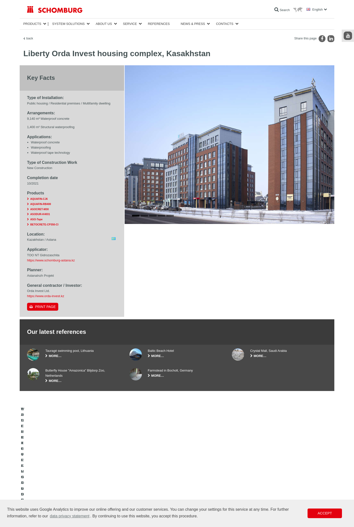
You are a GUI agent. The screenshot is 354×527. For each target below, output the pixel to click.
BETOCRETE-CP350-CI (44, 224)
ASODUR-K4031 (40, 214)
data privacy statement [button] (69, 516)
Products (32, 24)
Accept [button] (325, 513)
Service (130, 24)
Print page (45, 307)
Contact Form (139, 491)
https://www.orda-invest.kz (45, 296)
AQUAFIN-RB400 (40, 204)
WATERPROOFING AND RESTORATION (54, 476)
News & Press (193, 24)
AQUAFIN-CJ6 (39, 198)
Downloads (137, 484)
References (159, 24)
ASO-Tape (36, 219)
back (29, 38)
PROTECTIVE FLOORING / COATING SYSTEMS (60, 491)
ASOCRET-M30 (39, 209)
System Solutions (68, 24)
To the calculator (140, 476)
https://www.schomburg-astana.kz (51, 260)
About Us (104, 24)
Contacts (225, 24)
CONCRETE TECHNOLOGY (46, 499)
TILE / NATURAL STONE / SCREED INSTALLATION (61, 484)
